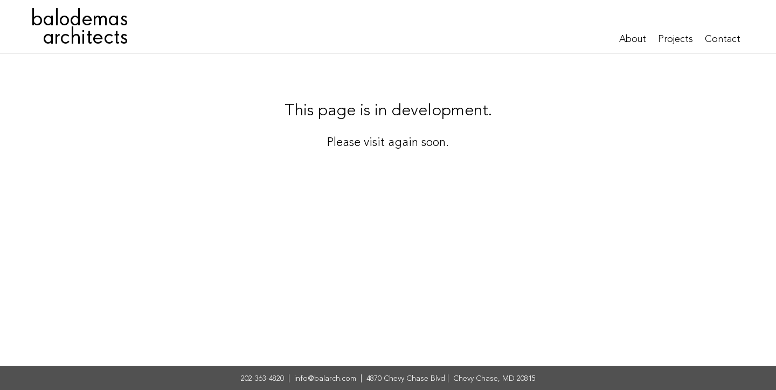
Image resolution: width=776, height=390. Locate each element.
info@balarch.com (325, 378)
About (632, 39)
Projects (675, 39)
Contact (722, 39)
